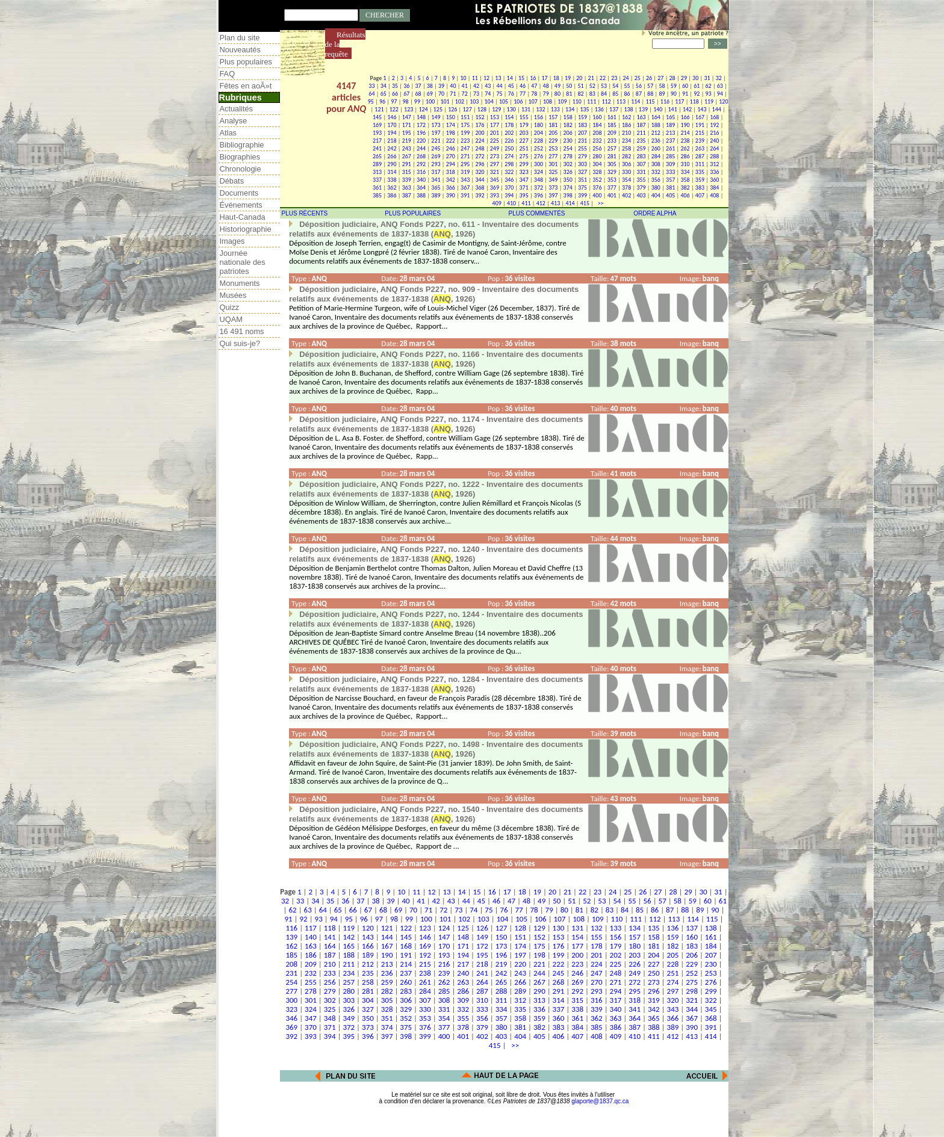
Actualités (236, 108)
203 (524, 133)
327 (582, 172)
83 (592, 94)
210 (626, 133)
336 (714, 172)
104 (489, 101)
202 (509, 133)
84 (604, 94)
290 (391, 164)
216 (714, 133)
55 (627, 86)
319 (465, 172)
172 (421, 125)
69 (430, 94)
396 (538, 195)
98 (406, 101)
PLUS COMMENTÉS (537, 213)
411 (525, 203)
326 (568, 172)
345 (494, 180)
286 (684, 156)
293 (435, 164)
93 (709, 94)
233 (611, 140)
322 (509, 172)
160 (596, 117)
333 (670, 172)
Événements (241, 204)
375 (582, 187)
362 (391, 187)
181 (552, 125)
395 (524, 195)
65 (383, 94)
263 (699, 148)
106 (518, 101)
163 (640, 117)
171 (406, 125)
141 (672, 109)
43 (488, 86)
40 (453, 86)
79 (546, 94)
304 (596, 164)
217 (377, 140)
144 (716, 109)
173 (435, 125)
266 (391, 156)
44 (499, 86)
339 (406, 180)
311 (699, 164)
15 (521, 78)
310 (684, 164)
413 (555, 203)
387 (406, 195)
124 (422, 109)
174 (450, 125)
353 (611, 180)
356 (655, 180)
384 (714, 187)
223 (465, 140)
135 (584, 109)
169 (377, 125)
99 (417, 101)
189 (670, 125)
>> (599, 203)
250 (509, 148)
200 (479, 133)
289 (377, 164)
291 (406, 164)
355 (640, 180)
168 (714, 117)
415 (584, 203)
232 (596, 140)
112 (605, 101)
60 (685, 86)
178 (509, 125)
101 (444, 101)
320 (479, 172)
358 (684, 180)
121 (379, 109)
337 (377, 180)
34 (383, 86)
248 (479, 148)
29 (684, 78)
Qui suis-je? (240, 343)
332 (655, 172)
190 (684, 125)
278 (568, 156)
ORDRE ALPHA (654, 213)
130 (511, 109)
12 (486, 78)
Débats (232, 180)
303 (582, 164)
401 (611, 195)
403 (640, 195)
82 (580, 94)
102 (459, 101)
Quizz (230, 307)
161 (611, 117)
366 (450, 187)
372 (538, 187)
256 (596, 148)
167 (699, 117)
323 (524, 172)
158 (568, 117)
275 (524, 156)
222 (450, 140)
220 (421, 140)
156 (538, 117)
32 (719, 78)
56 (639, 86)
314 (391, 172)
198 (450, 133)
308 (655, 164)
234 (626, 140)
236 (655, 140)
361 (377, 187)
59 (674, 86)
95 (371, 101)
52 (592, 86)
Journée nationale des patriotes (243, 262)
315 (406, 172)
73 (476, 94)
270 (450, 156)
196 (421, 133)
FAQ (227, 73)
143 (701, 109)
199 (465, 133)
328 (596, 172)
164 (655, 117)
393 (494, 195)
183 (582, 125)
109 (562, 101)
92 (697, 94)
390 (450, 195)
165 (670, 117)
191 (699, 125)
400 (596, 195)
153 (494, 117)
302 (568, 164)
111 (591, 101)
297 (494, 164)
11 (475, 78)
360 (714, 180)
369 (494, 187)
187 (640, 125)
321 (494, 172)
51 (580, 86)
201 (494, 133)
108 (547, 101)
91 (685, 94)
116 (664, 101)
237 (670, 140)
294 (450, 164)
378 (626, 187)
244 (421, 148)
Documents (239, 192)
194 (391, 133)
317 (435, 172)
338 (391, 180)
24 (626, 78)
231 (582, 140)
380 (655, 187)
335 (699, 172)
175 (465, 125)
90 (674, 94)
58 (662, 86)
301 (552, 164)
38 (430, 86)
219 (406, 140)
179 (524, 125)
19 (568, 78)
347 (524, 180)
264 (714, 148)
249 (494, 148)
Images (232, 241)
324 (538, 172)
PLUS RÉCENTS (305, 213)
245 (435, 148)
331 (640, 172)
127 (467, 109)
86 (627, 94)
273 (494, 156)
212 (655, 133)
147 (406, 117)
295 (465, 164)
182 (568, 125)
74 (488, 94)
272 (479, 156)
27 (660, 78)
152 (479, 117)
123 (408, 109)
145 (377, 117)
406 (684, 195)
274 (509, 156)
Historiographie (246, 229)
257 (611, 148)
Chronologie (240, 168)
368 (479, 187)
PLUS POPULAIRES (413, 213)
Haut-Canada (243, 217)
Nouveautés (240, 49)
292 (421, 164)
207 (582, 133)
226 (509, 140)
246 (450, 148)
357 (670, 180)
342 (450, 180)
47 (534, 86)
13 (498, 78)
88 (650, 94)
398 (568, 195)
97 (394, 101)
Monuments (240, 283)
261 (670, 148)
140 (657, 109)
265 (377, 156)
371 (524, 187)
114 (635, 101)
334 (684, 172)
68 (418, 94)
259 (640, 148)
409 (497, 203)
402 (626, 195)
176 (479, 125)
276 (538, 156)
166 (684, 117)
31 (707, 78)
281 (611, 156)
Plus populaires (246, 61)
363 (406, 187)
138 (628, 109)
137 (613, 109)
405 (670, 195)
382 (684, 187)
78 (534, 94)
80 (557, 94)
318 (450, 172)
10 (463, 78)
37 (418, 86)
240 (714, 140)
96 (382, 101)
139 (643, 109)
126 (452, 109)
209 (611, 133)
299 (524, 164)
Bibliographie (242, 144)
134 (569, 109)
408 (714, 195)
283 (640, 156)
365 (435, 187)
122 (394, 109)
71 (453, 94)
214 (684, 133)
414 (569, 203)
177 (494, 125)
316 (421, 172)
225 (494, 140)
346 (509, 180)
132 (540, 109)
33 (371, 86)
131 (525, 109)
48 (546, 86)
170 (391, 125)
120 (723, 101)
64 (371, 94)
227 (524, 140)
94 (720, 94)
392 (479, 195)
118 (694, 101)
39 (441, 86)
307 (640, 164)
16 (533, 78)
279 (582, 156)
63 (720, 86)
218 (391, 140)
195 (406, 133)
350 (568, 180)
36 (406, 86)
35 (395, 86)
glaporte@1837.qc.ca (600, 1101)
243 (406, 148)
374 (568, 187)
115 (649, 101)
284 (655, 156)
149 (435, 117)
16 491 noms (242, 331)
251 (524, 148)
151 (465, 117)
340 (421, 180)
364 (421, 187)
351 (582, 180)
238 (684, 140)
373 (552, 187)
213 (670, 133)
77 (523, 94)
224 (479, 140)
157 (552, 117)
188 (655, 125)
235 (640, 140)
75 (499, 94)
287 (699, 156)
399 (582, 195)
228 (538, 140)
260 (655, 148)
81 (569, 94)
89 (662, 94)
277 (552, 156)
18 (556, 78)
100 (430, 101)
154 (509, 117)
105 (503, 101)
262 (684, 148)
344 (479, 180)
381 (670, 187)
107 (533, 101)
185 (611, 125)
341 (435, 180)
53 (604, 86)
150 (450, 117)
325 (552, 172)
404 (655, 195)
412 (540, 203)
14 (510, 78)
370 (509, 187)
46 (523, 86)
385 (377, 195)
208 (596, 133)
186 (626, 125)
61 (697, 86)
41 (465, 86)
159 (582, 117)
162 (626, 117)
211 (640, 133)
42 (476, 86)
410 (511, 203)
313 (377, 172)
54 (615, 86)
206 (568, 133)
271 (465, 156)
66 (395, 94)
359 (699, 180)
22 (603, 78)
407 (699, 195)
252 (538, 148)
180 (538, 125)
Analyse (233, 120)
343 (465, 180)
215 (699, 133)
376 (596, 187)
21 (591, 78)
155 (524, 117)
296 (479, 164)
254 (568, 148)
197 (435, 133)
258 (626, 148)
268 (421, 156)
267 (406, 156)
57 (650, 86)
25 (638, 78)
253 (552, 148)
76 (511, 94)
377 (611, 187)
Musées (233, 295)
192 (714, 125)
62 (709, 86)
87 (639, 94)
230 (568, 140)
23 (614, 78)
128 (481, 109)
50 (569, 86)
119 (708, 101)
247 (465, 148)
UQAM (231, 319)
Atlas (228, 132)
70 (441, 94)
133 (555, 109)
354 (626, 180)
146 (391, 117)
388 (421, 195)
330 (626, 172)
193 (377, 133)
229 (552, 140)
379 (640, 187)
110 (577, 101)
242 (391, 148)
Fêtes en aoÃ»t (246, 85)
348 (538, 180)
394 (509, 195)
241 (377, 148)
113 (621, 101)
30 (695, 78)
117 (679, 101)
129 (496, 109)
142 (687, 109)
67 (406, 94)
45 (511, 86)
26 (649, 78)
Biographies (240, 156)
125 (437, 109)
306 (626, 164)
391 (465, 195)
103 (474, 101)
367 (465, 187)
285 (670, 156)
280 (596, 156)
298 (509, 164)
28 (672, 78)
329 (611, 172)
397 (552, 195)
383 (699, 187)
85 (615, 94)
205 (552, 133)
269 (435, 156)
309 (670, 164)
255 (582, 148)
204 (538, 133)
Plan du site (240, 37)
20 (579, 78)
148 (421, 117)
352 (596, 180)
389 (435, 195)
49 (557, 86)
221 (435, 140)
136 (599, 109)
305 (611, 164)
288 (714, 156)
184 (596, 125)
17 (544, 78)
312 (714, 164)
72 (465, 94)
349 (552, 180)
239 (699, 140)
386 (391, 195)
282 (626, 156)
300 (538, 164)
